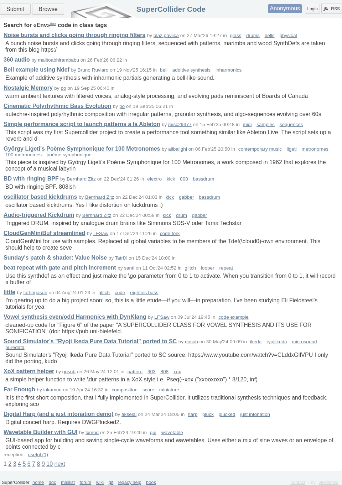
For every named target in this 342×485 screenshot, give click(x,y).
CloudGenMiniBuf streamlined (44, 233)
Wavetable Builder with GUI (40, 432)
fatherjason (35, 292)
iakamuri (52, 389)
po (63, 88)
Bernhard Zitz (81, 179)
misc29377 (180, 124)
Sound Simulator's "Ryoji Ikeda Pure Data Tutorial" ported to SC (90, 341)
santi (129, 268)
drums (253, 35)
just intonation (255, 414)
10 (49, 464)
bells (270, 35)
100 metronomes (23, 154)
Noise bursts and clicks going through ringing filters (74, 35)
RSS (331, 8)
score (148, 389)
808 (184, 179)
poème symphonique (69, 154)
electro (154, 179)
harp (192, 414)
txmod (92, 432)
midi (247, 124)
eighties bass (144, 292)
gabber (186, 197)
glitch (190, 268)
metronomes (315, 149)
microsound (304, 341)
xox (177, 371)
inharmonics (229, 70)
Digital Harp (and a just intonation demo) (58, 414)
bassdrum (203, 179)
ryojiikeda (276, 341)
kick (171, 179)
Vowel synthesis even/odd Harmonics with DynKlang (75, 317)
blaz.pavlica (166, 35)
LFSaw (100, 233)
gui (153, 432)
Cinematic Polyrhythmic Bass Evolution (57, 106)
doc (53, 24)
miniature (169, 389)
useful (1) (38, 454)
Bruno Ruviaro (93, 70)
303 (151, 371)
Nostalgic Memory (28, 88)
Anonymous (285, 8)
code (120, 292)
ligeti (292, 149)
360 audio (17, 60)
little (9, 292)
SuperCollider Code (171, 9)
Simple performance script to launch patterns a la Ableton (82, 124)
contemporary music (260, 149)
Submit (15, 9)
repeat (226, 268)
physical (288, 35)
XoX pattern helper (29, 371)
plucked (227, 414)
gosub (191, 341)
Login (312, 8)
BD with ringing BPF (31, 179)
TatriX (121, 258)
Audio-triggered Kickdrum (39, 215)
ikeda (256, 341)
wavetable (172, 432)
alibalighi (177, 149)
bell (163, 70)
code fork (170, 233)
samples (265, 124)
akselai (128, 414)
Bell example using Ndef (36, 70)
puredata (15, 347)
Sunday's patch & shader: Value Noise (55, 258)
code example (233, 317)
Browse (47, 9)
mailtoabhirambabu (58, 60)
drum (181, 215)
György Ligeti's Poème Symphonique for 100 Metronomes (82, 149)
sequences (291, 124)
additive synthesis (191, 70)
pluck (208, 414)
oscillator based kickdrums (40, 197)
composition (125, 389)
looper (207, 268)
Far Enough (19, 389)
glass (236, 35)
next (59, 464)
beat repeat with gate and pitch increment (60, 268)
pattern (135, 371)
